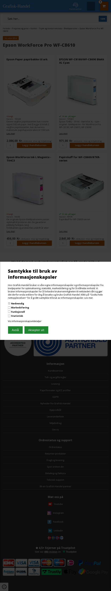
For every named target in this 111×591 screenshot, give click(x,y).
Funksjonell (18, 311)
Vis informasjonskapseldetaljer (24, 321)
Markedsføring (20, 307)
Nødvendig (17, 303)
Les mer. (88, 297)
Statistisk (17, 315)
